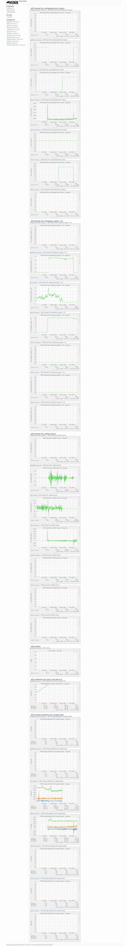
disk (8, 23)
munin (9, 27)
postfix (9, 33)
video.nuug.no (34, 189)
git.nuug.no (33, 70)
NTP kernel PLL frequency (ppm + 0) (60, 222)
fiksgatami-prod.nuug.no (38, 10)
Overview (23, 1)
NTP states (46, 648)
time (8, 43)
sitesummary (11, 39)
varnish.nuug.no (35, 129)
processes (10, 35)
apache (9, 22)
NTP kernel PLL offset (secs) (57, 435)
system (9, 41)
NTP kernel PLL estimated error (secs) (60, 10)
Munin (23, 944)
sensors (9, 37)
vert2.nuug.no (34, 159)
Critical (9, 8)
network (9, 29)
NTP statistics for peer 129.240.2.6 (54, 681)
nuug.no (9, 17)
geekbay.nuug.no (35, 40)
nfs (8, 31)
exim (8, 25)
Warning (9, 10)
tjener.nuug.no (35, 99)
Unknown (10, 12)
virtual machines (12, 45)
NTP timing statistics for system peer (60, 716)
